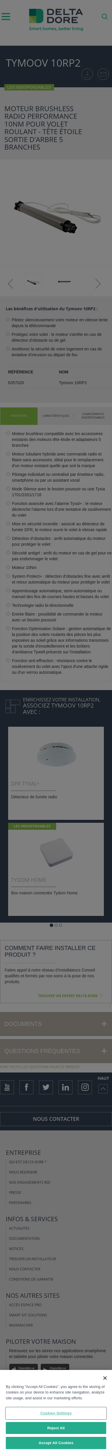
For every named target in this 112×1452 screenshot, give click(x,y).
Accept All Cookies (56, 1443)
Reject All (56, 1428)
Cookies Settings (56, 1413)
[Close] (105, 1378)
